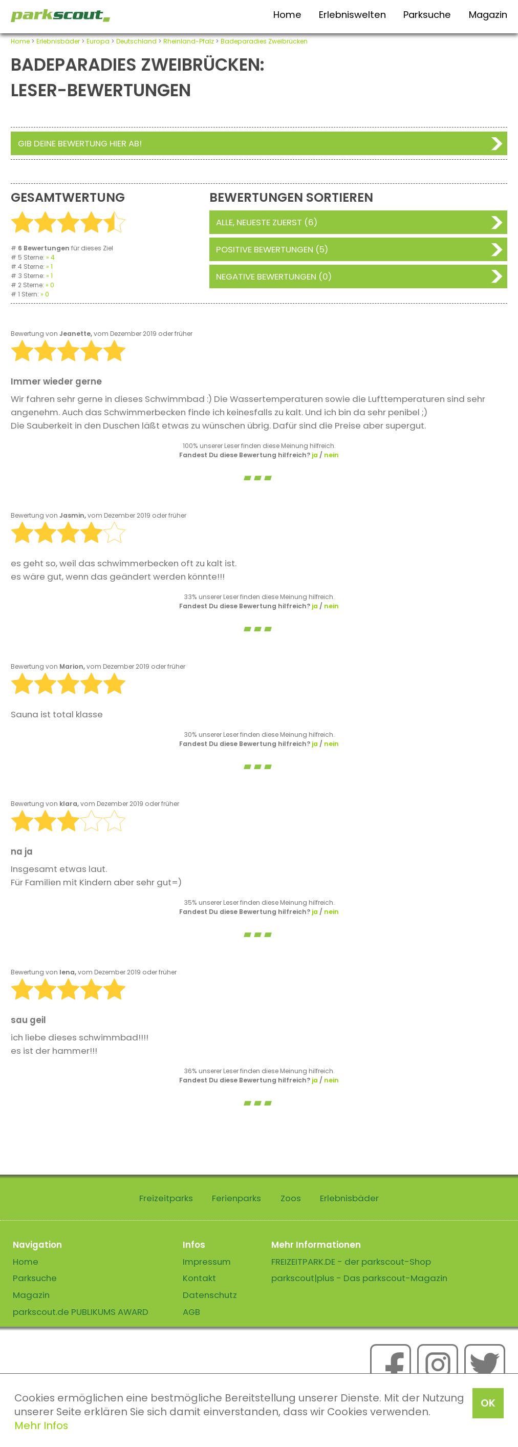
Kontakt (199, 1278)
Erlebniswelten (352, 14)
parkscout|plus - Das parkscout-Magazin (359, 1278)
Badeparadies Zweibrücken (264, 41)
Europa (98, 41)
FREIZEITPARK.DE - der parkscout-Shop (351, 1262)
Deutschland (136, 41)
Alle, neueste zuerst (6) (266, 222)
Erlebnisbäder (58, 41)
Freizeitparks (166, 1198)
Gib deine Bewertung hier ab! (80, 143)
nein (331, 455)
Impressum (207, 1262)
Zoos (290, 1198)
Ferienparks (236, 1198)
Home (287, 14)
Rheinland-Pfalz (188, 41)
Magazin (488, 14)
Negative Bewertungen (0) (274, 276)
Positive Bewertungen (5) (272, 249)
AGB (191, 1312)
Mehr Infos (41, 1425)
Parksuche (427, 14)
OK (488, 1403)
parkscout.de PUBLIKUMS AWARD (80, 1312)
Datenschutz (210, 1295)
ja (315, 455)
